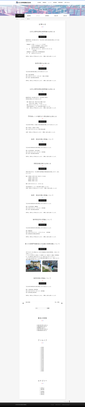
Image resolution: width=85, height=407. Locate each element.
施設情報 (29, 15)
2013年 (42, 364)
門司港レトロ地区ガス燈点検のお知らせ (42, 116)
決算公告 (65, 15)
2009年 (42, 369)
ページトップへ (66, 401)
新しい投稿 (57, 302)
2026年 (42, 347)
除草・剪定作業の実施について (42, 139)
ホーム (17, 18)
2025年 (42, 348)
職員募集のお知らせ (41, 327)
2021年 (42, 353)
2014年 (42, 363)
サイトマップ (58, 404)
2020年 (42, 355)
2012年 (42, 365)
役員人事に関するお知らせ (42, 325)
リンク (53, 404)
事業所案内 (60, 2)
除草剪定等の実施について (42, 219)
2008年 (42, 370)
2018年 (42, 357)
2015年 (42, 361)
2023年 (42, 351)
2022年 (42, 352)
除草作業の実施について (42, 278)
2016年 (42, 360)
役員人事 (56, 15)
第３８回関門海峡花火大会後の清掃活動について (42, 244)
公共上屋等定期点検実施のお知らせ (42, 31)
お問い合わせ (67, 2)
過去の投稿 (28, 302)
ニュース (49, 2)
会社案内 (39, 2)
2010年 (42, 368)
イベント (38, 15)
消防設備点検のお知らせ (42, 163)
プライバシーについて (66, 404)
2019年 (42, 356)
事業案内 (44, 2)
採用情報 (55, 2)
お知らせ (20, 15)
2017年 (42, 359)
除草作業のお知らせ (42, 63)
